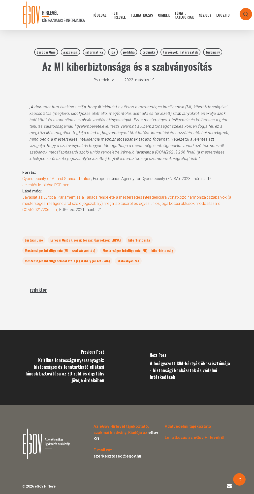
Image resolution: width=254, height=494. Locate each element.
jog (113, 52)
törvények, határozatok (180, 52)
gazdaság (70, 52)
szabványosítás (128, 260)
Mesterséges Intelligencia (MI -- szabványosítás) (60, 250)
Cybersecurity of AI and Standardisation (56, 178)
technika (148, 52)
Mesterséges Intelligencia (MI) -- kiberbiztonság (138, 250)
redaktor (106, 80)
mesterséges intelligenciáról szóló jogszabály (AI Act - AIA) (67, 260)
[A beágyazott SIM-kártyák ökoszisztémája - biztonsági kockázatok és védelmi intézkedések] (190, 367)
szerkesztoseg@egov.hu (117, 456)
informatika (94, 52)
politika (129, 52)
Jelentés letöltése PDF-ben (45, 185)
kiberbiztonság (139, 240)
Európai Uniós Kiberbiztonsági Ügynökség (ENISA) (85, 240)
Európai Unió (46, 52)
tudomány (213, 52)
